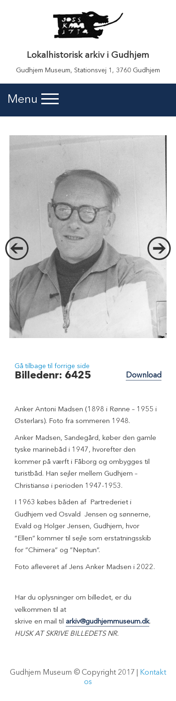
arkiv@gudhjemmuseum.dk (107, 621)
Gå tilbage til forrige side (52, 366)
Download (143, 375)
